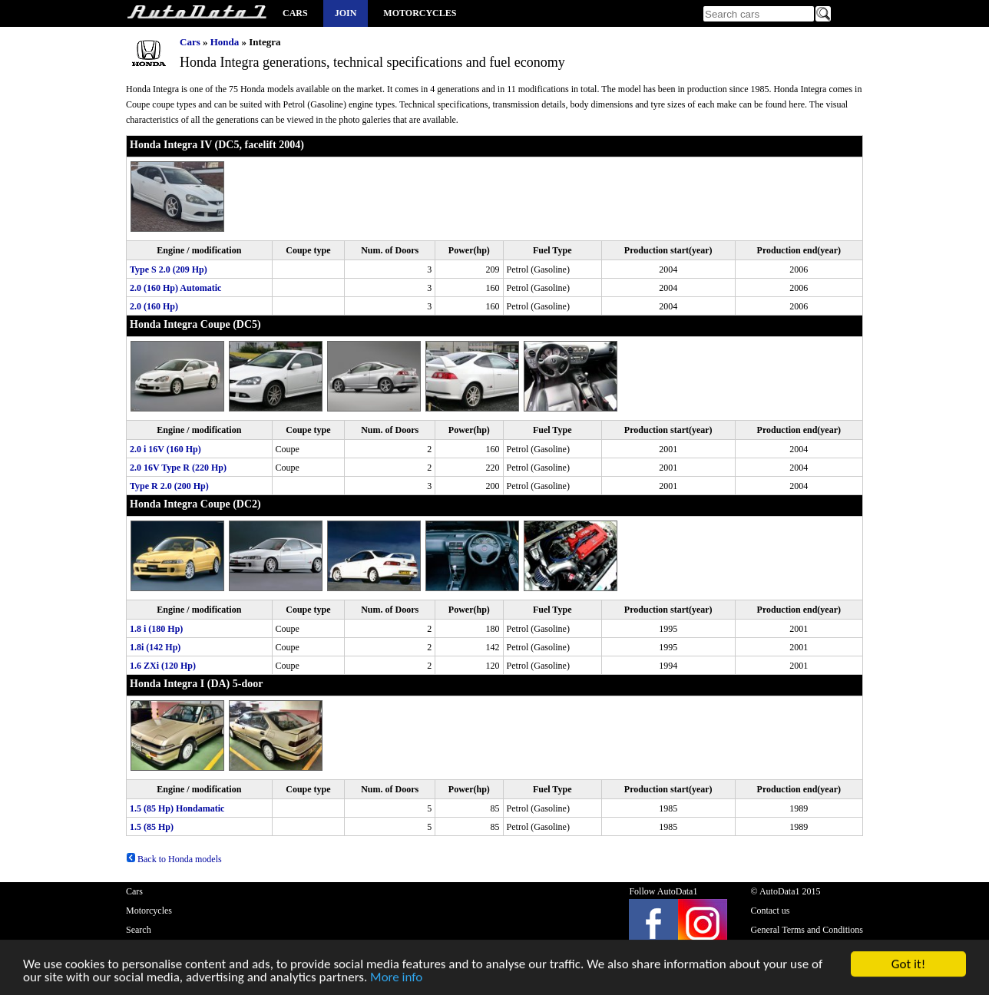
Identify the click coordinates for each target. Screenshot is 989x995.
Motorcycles (419, 13)
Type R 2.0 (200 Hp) (169, 486)
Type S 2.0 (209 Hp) (168, 269)
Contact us (769, 910)
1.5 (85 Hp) (152, 826)
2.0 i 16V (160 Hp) (165, 449)
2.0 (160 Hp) (154, 306)
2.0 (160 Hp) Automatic (175, 288)
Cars (295, 13)
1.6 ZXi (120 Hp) (163, 665)
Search (138, 929)
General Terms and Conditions (806, 929)
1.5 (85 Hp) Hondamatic (177, 808)
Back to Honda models (174, 859)
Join (346, 13)
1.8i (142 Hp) (155, 647)
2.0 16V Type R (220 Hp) (178, 467)
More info (396, 980)
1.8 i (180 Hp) (156, 628)
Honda (225, 42)
